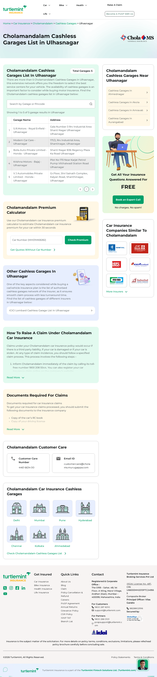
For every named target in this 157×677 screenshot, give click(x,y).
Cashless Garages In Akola (128, 102)
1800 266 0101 (102, 619)
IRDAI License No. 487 (139, 584)
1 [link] (86, 189)
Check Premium (78, 239)
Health (80, 5)
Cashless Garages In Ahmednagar (128, 92)
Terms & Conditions (144, 657)
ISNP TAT (66, 618)
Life (45, 14)
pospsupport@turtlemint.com (108, 624)
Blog (63, 585)
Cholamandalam (43, 23)
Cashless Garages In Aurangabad (128, 120)
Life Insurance (41, 592)
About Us (66, 581)
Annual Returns (69, 607)
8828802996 (136, 608)
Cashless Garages (66, 23)
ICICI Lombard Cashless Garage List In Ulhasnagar (50, 310)
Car (45, 5)
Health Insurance (43, 589)
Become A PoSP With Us (119, 14)
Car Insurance (21, 23)
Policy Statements (120, 657)
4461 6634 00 (26, 467)
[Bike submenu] (65, 5)
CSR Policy (66, 614)
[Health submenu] (85, 5)
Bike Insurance (42, 585)
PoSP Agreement (70, 603)
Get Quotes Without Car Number (33, 250)
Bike (61, 5)
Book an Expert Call (128, 199)
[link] (80, 189)
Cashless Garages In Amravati (128, 110)
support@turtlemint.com (107, 610)
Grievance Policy (69, 610)
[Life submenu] (49, 13)
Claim (64, 589)
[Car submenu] (48, 5)
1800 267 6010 (102, 607)
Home (7, 23)
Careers (65, 599)
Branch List (67, 621)
